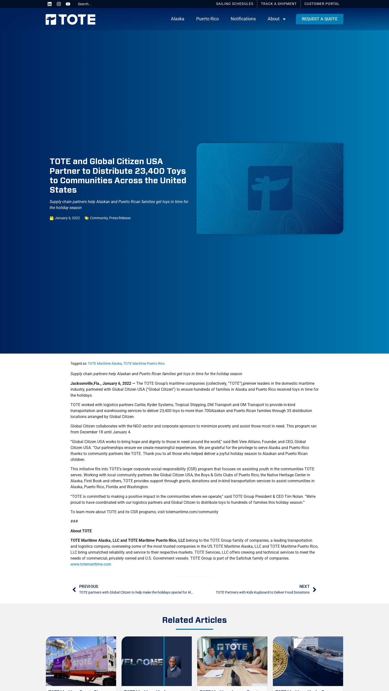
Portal (322, 4)
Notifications (243, 18)
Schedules (234, 4)
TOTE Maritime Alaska (105, 363)
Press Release (119, 218)
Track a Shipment (279, 4)
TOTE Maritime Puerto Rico (144, 363)
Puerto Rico (207, 18)
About (277, 19)
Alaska (177, 18)
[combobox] (94, 4)
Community (99, 218)
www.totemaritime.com (90, 564)
